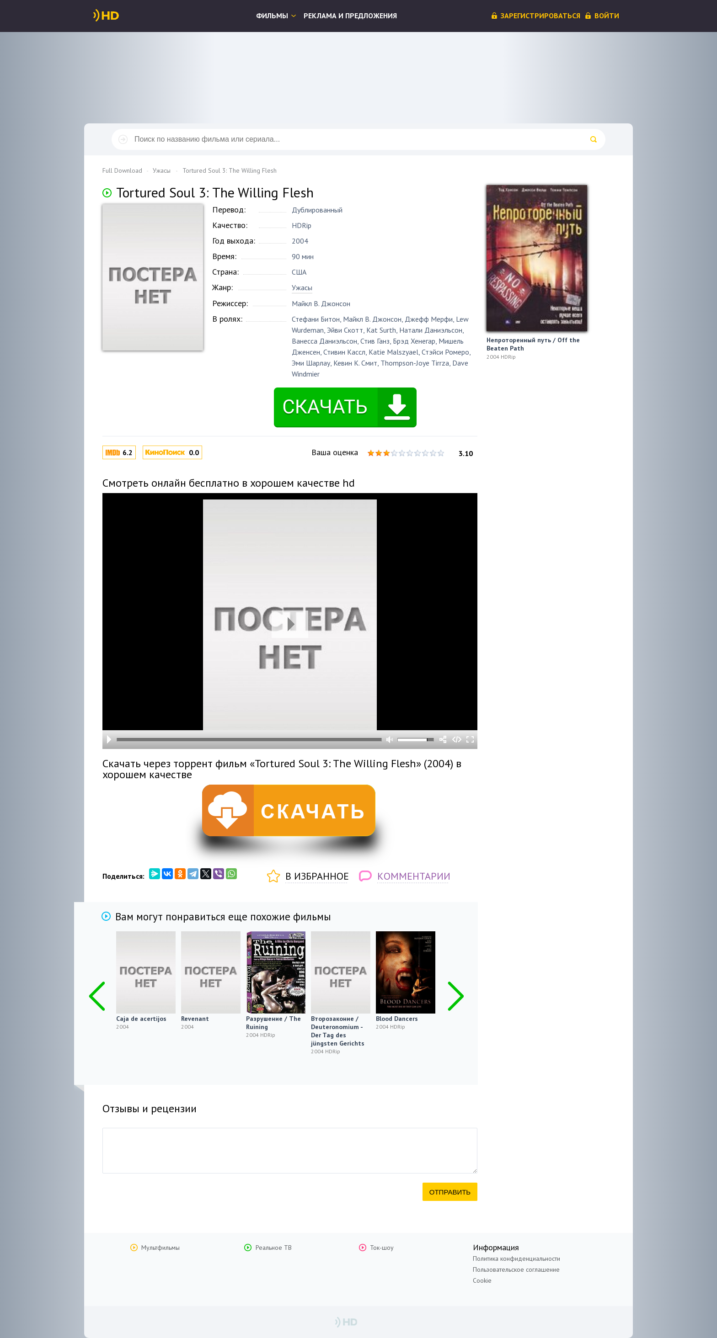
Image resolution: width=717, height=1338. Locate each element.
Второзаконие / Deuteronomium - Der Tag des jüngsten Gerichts (337, 1030)
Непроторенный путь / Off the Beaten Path (533, 344)
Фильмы (272, 15)
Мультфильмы (160, 1247)
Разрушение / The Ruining (273, 1022)
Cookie (482, 1280)
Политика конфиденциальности (516, 1258)
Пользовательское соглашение (516, 1269)
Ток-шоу (382, 1247)
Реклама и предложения (350, 15)
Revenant (195, 1018)
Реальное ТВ (274, 1247)
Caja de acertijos (141, 1018)
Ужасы (302, 287)
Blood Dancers (397, 1018)
